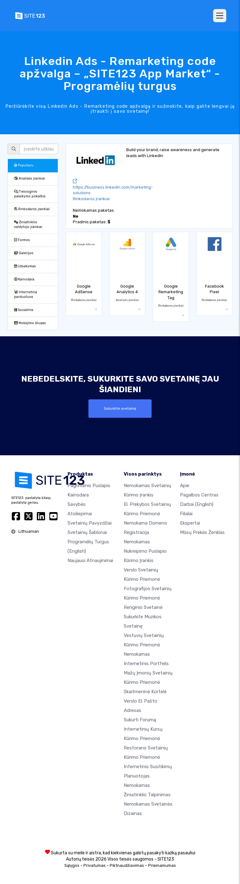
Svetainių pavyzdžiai (90, 523)
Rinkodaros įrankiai (32, 209)
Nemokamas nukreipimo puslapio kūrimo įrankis (145, 551)
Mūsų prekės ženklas (202, 532)
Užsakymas (25, 266)
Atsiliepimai (80, 513)
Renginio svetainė (143, 607)
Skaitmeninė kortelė (145, 691)
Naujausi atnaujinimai (90, 560)
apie (184, 485)
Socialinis (23, 310)
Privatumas (94, 865)
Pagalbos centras (199, 494)
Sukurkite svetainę (120, 408)
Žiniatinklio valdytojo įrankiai (28, 224)
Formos (22, 240)
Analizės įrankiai (29, 178)
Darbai (196, 504)
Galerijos (23, 253)
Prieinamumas (162, 865)
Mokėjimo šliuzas (30, 323)
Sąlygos (71, 865)
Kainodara (24, 279)
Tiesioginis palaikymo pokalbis (30, 194)
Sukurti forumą (140, 719)
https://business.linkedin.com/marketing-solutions (113, 187)
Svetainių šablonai (87, 532)
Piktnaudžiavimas (127, 865)
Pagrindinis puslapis (89, 485)
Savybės (77, 504)
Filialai (186, 513)
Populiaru (23, 165)
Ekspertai (190, 523)
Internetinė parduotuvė (25, 294)
